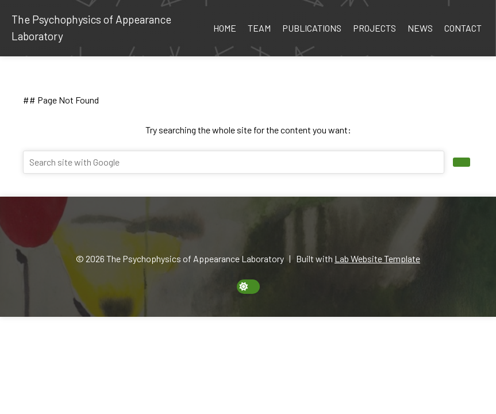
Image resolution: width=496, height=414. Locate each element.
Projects (374, 27)
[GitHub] (254, 230)
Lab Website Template (377, 258)
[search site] (461, 162)
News (420, 27)
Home (224, 27)
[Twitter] (268, 230)
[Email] (215, 230)
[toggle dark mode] (248, 286)
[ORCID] (228, 230)
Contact (463, 27)
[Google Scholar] (241, 230)
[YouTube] (281, 230)
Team (259, 27)
